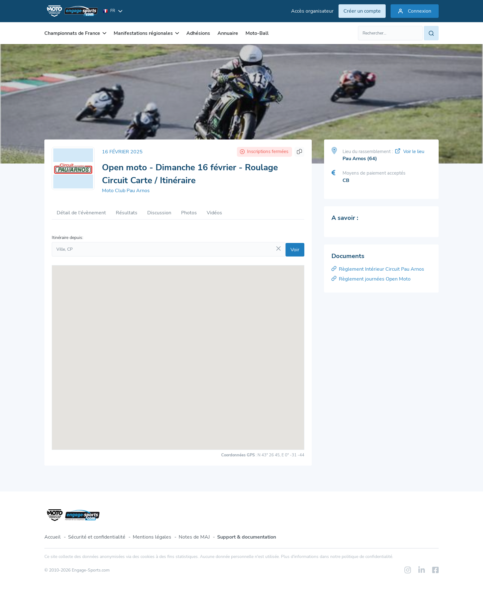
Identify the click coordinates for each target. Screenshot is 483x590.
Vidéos (214, 212)
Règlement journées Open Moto (371, 279)
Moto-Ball (257, 33)
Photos (189, 212)
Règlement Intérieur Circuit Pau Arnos (377, 269)
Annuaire (227, 33)
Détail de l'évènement (81, 212)
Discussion (159, 212)
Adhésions (198, 33)
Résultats (126, 212)
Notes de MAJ (194, 537)
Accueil (52, 537)
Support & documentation (246, 537)
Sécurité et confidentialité (96, 537)
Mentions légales (152, 537)
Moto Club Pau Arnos (126, 190)
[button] (178, 352)
